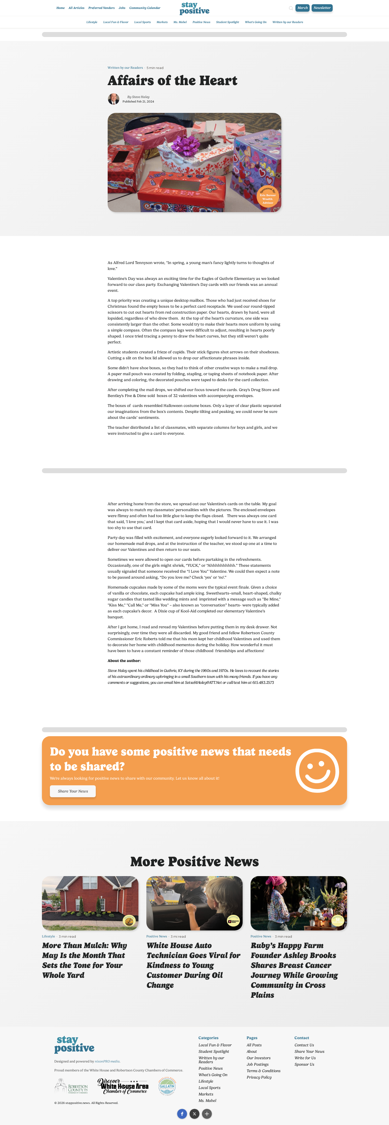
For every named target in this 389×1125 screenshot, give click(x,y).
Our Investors (258, 1058)
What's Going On (255, 22)
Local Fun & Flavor (115, 22)
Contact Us (304, 1045)
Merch (302, 8)
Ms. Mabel (180, 22)
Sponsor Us (304, 1064)
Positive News (201, 22)
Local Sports (142, 22)
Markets (162, 22)
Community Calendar (144, 8)
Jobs (122, 8)
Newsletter (322, 8)
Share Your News (73, 791)
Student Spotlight (227, 22)
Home (60, 8)
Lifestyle (91, 22)
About (252, 1051)
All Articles (76, 8)
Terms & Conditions (263, 1070)
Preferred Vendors (101, 8)
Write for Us (305, 1058)
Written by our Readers (287, 22)
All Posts (254, 1045)
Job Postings (257, 1064)
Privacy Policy (259, 1077)
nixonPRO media (107, 1061)
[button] (182, 1114)
